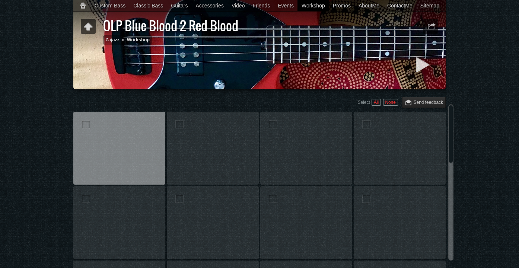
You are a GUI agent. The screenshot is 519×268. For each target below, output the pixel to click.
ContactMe (400, 6)
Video (238, 6)
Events (286, 6)
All (376, 102)
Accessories (209, 6)
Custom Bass (110, 6)
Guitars (179, 6)
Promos (342, 6)
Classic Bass (148, 6)
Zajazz (112, 39)
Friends (261, 6)
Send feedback (428, 102)
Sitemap (429, 6)
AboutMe (369, 6)
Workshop (313, 6)
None (390, 102)
